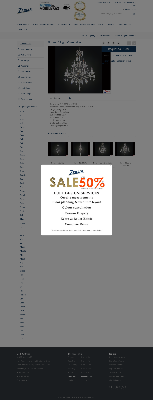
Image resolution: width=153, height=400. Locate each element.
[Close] (110, 165)
